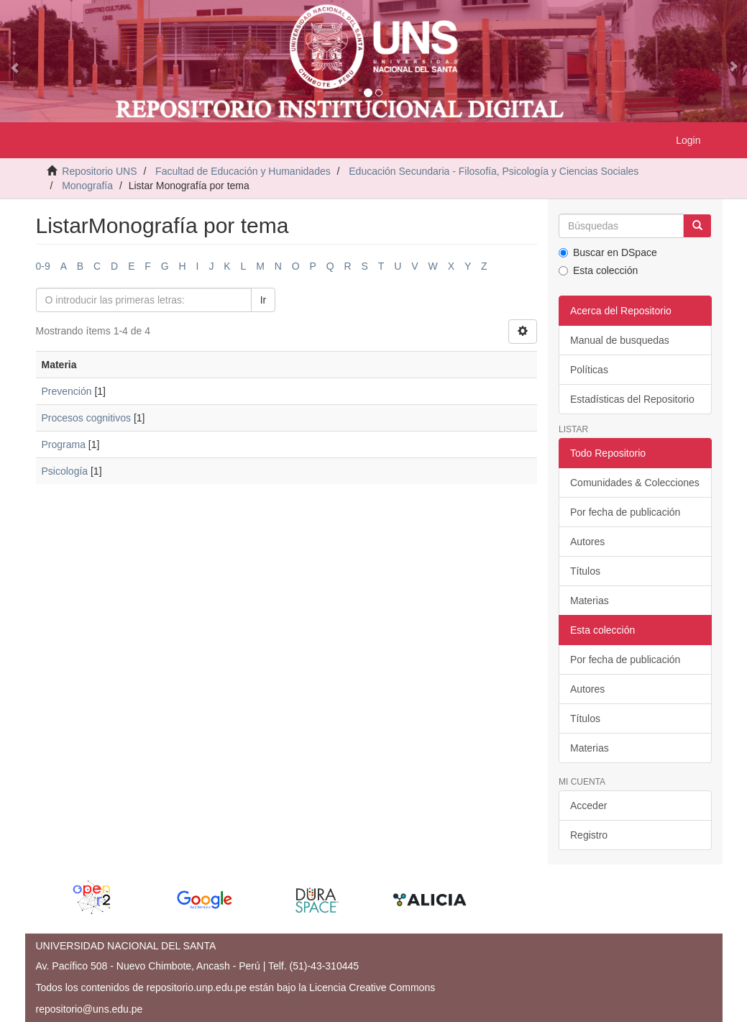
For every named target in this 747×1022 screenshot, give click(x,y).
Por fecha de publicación (625, 512)
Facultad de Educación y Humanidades (243, 171)
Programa (64, 444)
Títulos (585, 571)
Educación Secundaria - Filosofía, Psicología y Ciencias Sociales (493, 171)
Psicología (65, 471)
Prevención (67, 391)
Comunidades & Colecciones (635, 482)
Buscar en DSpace (608, 252)
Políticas (589, 369)
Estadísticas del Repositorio (632, 399)
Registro (589, 835)
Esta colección (598, 270)
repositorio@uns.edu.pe (89, 1009)
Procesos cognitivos (87, 418)
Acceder (588, 805)
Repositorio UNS (99, 171)
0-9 (43, 266)
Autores (587, 541)
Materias (589, 600)
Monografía (87, 185)
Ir (263, 300)
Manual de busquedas (619, 340)
